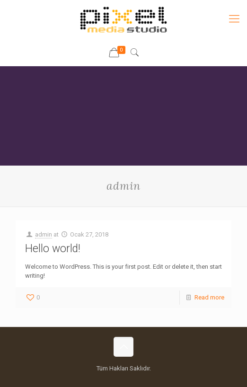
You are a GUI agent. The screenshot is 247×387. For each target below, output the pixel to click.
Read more (209, 297)
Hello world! (52, 248)
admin (43, 234)
